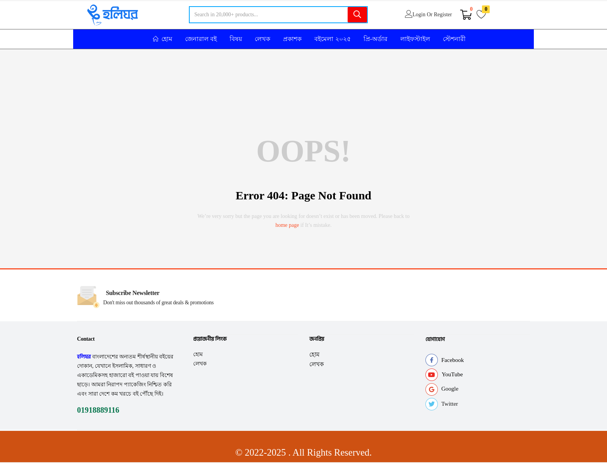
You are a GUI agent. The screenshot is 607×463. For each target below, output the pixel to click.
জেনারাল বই (201, 39)
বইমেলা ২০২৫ (332, 39)
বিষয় (236, 39)
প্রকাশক (292, 39)
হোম (198, 354)
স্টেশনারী (454, 39)
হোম (162, 39)
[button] (466, 14)
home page (287, 225)
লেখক (262, 39)
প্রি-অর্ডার (376, 39)
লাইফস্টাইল (415, 39)
